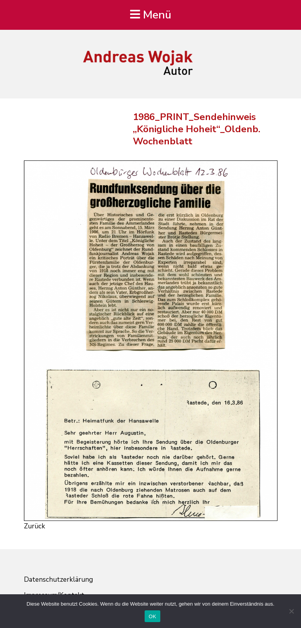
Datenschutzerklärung (58, 579)
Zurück (34, 526)
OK (152, 616)
